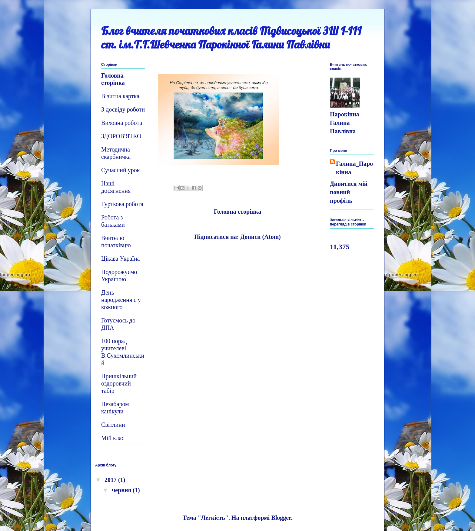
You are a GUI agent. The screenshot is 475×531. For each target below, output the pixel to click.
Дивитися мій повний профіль (348, 192)
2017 (111, 479)
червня (122, 490)
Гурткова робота (122, 204)
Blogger (281, 517)
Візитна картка (120, 96)
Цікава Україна (120, 258)
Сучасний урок (120, 170)
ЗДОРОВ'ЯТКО (121, 136)
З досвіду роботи (123, 109)
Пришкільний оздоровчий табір (119, 383)
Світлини (113, 424)
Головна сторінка (237, 211)
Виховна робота (121, 122)
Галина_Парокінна (354, 167)
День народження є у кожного (121, 299)
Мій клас (113, 438)
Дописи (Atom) (260, 236)
